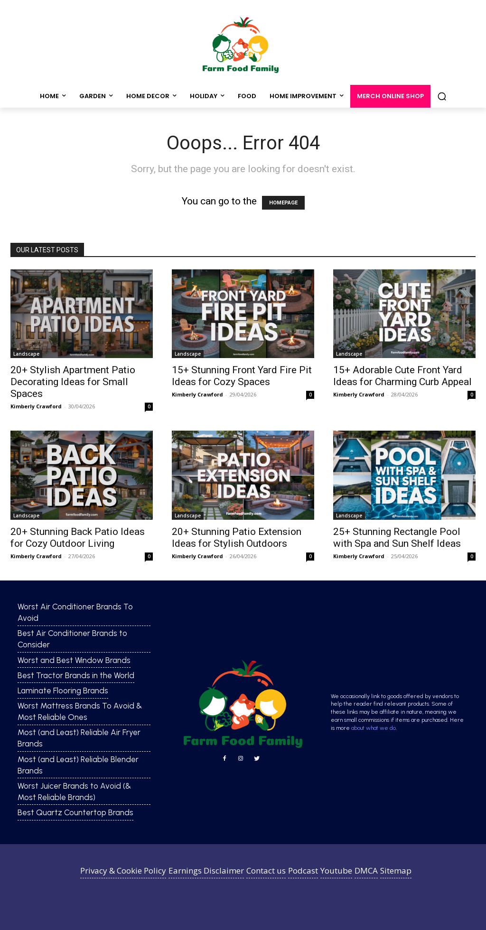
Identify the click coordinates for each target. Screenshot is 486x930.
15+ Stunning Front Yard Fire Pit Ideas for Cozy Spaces (242, 375)
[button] (441, 96)
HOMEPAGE (283, 203)
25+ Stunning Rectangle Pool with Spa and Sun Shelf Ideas (397, 537)
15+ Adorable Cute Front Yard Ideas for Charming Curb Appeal (402, 375)
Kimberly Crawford (36, 406)
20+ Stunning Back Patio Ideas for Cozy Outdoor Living (77, 537)
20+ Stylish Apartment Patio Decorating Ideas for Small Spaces (72, 381)
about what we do (373, 728)
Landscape (26, 353)
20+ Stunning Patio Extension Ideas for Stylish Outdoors (236, 537)
